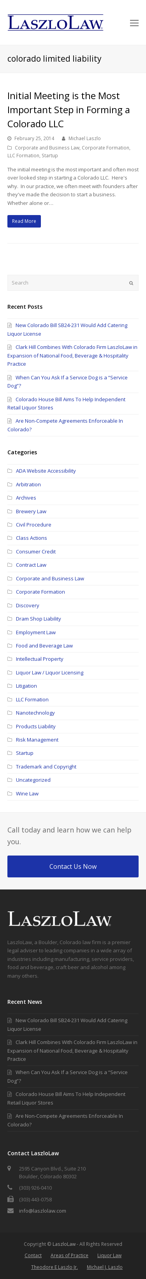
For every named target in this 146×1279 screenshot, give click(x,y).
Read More (24, 221)
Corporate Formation (105, 147)
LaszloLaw (64, 1244)
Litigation (26, 685)
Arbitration (28, 484)
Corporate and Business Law (47, 147)
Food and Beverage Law (44, 645)
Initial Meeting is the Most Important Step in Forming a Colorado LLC (68, 109)
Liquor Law (109, 1255)
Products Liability (36, 726)
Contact (33, 1255)
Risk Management (37, 739)
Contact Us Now (73, 866)
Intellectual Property (39, 658)
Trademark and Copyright (46, 766)
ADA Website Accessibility (46, 470)
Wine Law (27, 793)
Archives (26, 497)
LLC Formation (23, 155)
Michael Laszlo (85, 138)
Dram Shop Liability (38, 618)
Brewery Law (31, 511)
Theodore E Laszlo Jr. (54, 1267)
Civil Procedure (33, 524)
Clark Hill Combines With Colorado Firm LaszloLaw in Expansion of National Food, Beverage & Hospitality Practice (72, 355)
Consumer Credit (36, 551)
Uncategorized (33, 779)
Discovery (27, 605)
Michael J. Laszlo (105, 1267)
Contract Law (31, 564)
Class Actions (31, 537)
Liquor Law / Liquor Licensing (49, 672)
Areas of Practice (69, 1255)
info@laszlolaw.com (42, 1210)
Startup (50, 155)
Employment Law (36, 632)
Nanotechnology (35, 712)
